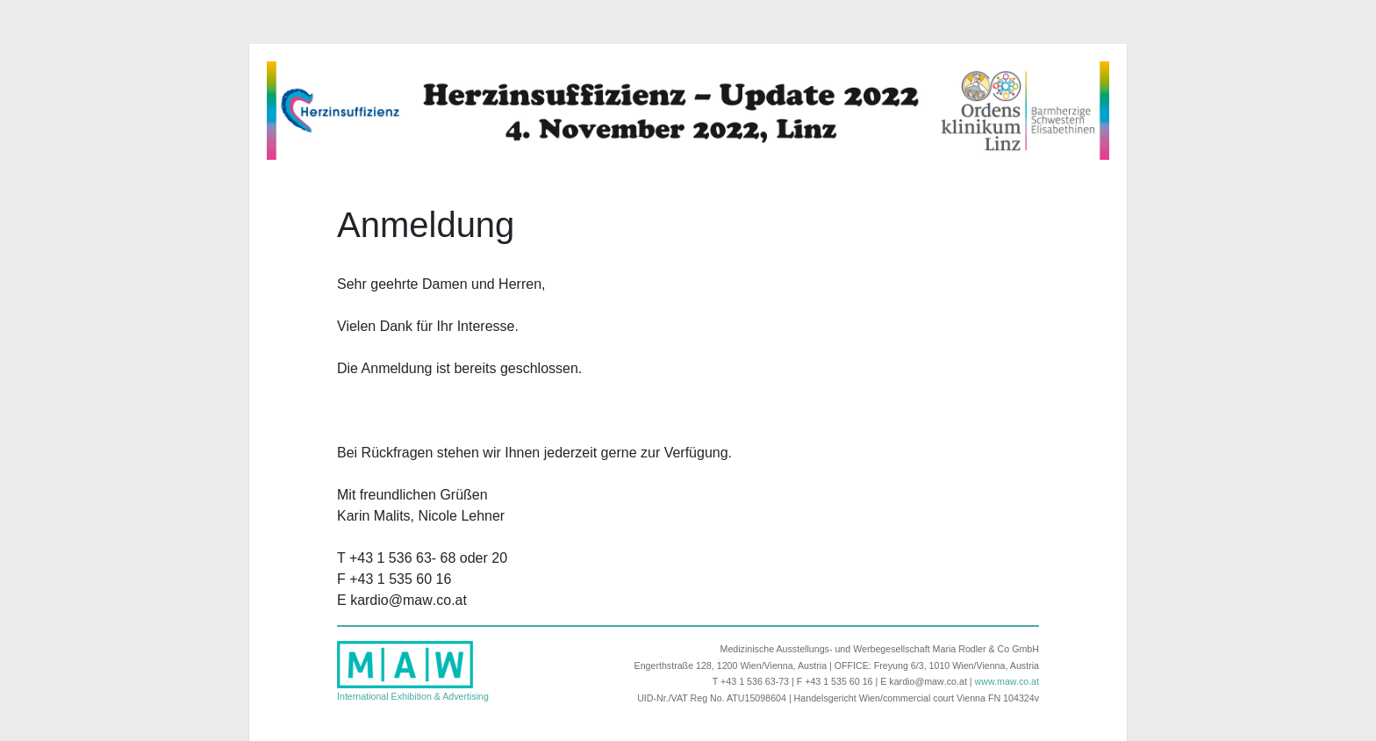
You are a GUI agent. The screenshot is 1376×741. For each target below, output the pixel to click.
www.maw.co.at (1007, 681)
